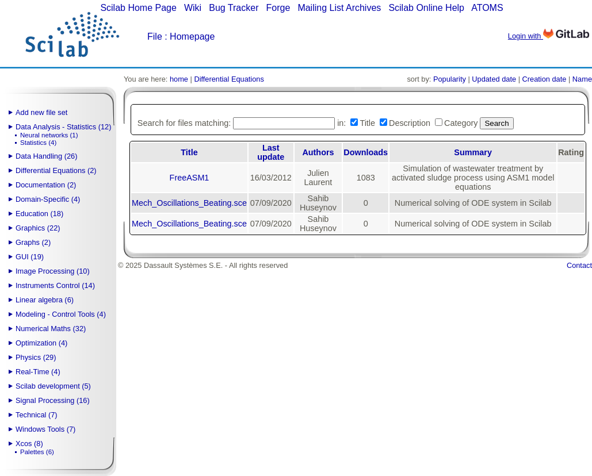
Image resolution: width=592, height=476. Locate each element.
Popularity (449, 79)
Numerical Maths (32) (51, 328)
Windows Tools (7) (45, 429)
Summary (473, 152)
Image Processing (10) (53, 271)
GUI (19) (30, 256)
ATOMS (487, 8)
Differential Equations (228, 79)
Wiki (192, 8)
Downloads (365, 152)
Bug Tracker (233, 8)
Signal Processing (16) (53, 400)
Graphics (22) (38, 228)
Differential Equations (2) (56, 170)
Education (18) (39, 213)
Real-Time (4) (38, 371)
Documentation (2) (46, 185)
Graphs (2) (33, 242)
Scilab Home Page (138, 8)
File (154, 36)
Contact (579, 265)
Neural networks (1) (49, 135)
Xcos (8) (29, 443)
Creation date (544, 79)
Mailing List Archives (339, 8)
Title (189, 152)
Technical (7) (37, 414)
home (179, 79)
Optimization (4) (41, 343)
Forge (278, 8)
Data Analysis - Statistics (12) (63, 126)
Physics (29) (36, 357)
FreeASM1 (189, 177)
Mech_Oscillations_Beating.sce (189, 203)
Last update (270, 152)
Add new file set (41, 112)
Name (582, 79)
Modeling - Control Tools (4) (61, 314)
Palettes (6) (37, 451)
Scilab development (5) (53, 386)
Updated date (494, 79)
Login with (548, 36)
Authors (318, 152)
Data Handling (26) (46, 156)
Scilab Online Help (426, 8)
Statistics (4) (38, 142)
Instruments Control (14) (55, 285)
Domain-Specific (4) (48, 199)
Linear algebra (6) (45, 299)
